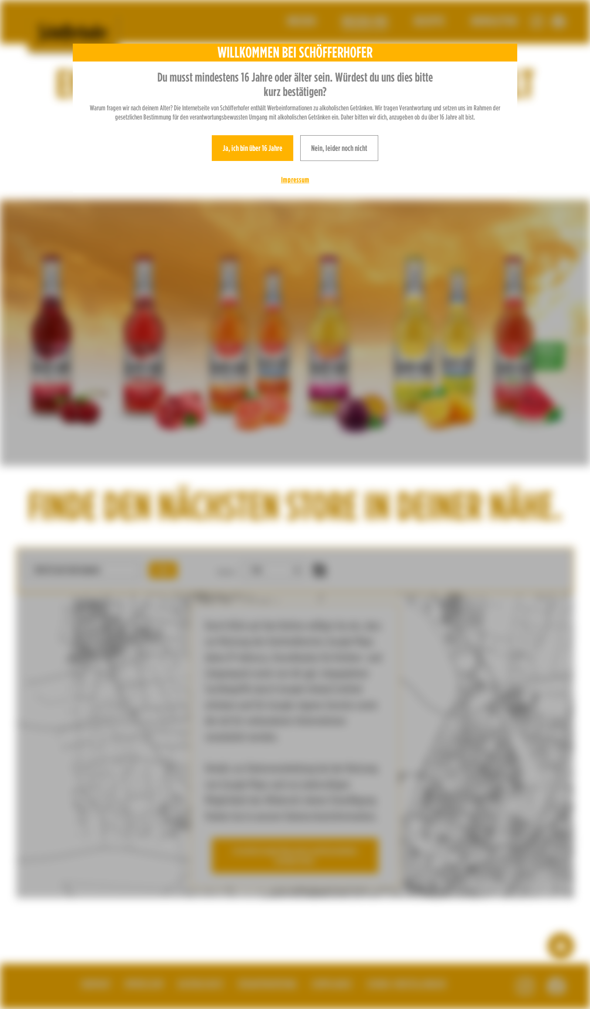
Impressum (295, 180)
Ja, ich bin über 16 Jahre (252, 148)
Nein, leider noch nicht (339, 148)
